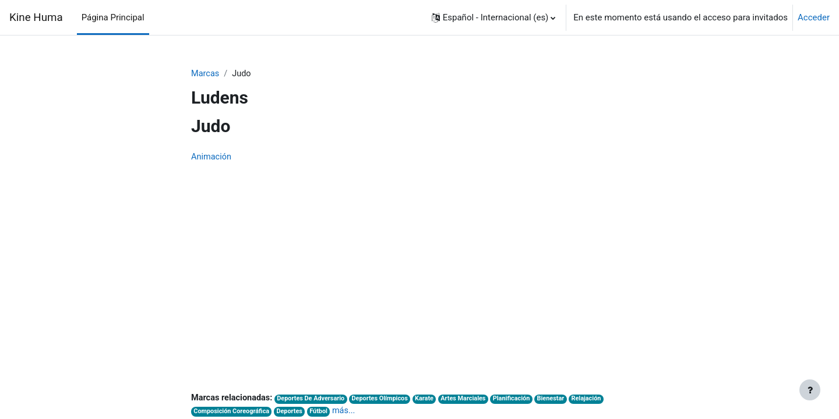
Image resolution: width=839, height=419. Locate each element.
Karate (432, 400)
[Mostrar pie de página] (809, 389)
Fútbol (323, 413)
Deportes (293, 413)
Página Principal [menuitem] (113, 17)
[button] (494, 17)
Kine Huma (36, 17)
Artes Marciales (473, 400)
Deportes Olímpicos (386, 400)
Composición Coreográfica (233, 413)
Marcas (205, 74)
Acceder (814, 17)
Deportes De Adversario (315, 400)
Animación (211, 157)
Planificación (522, 400)
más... (349, 412)
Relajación (600, 400)
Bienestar (563, 400)
